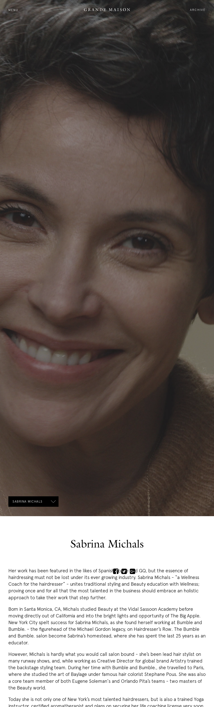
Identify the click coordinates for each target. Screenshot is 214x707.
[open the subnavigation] (33, 501)
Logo (107, 9)
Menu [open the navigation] (13, 10)
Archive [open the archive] (198, 9)
